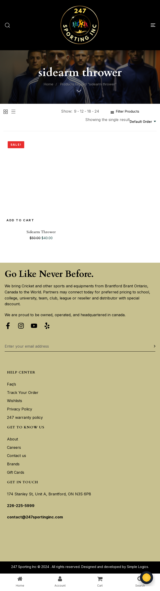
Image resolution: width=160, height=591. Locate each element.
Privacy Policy (19, 409)
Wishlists (14, 400)
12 (82, 111)
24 (97, 111)
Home (48, 84)
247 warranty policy (25, 417)
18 (89, 111)
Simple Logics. (138, 567)
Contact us (16, 455)
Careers (14, 447)
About (12, 439)
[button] (7, 25)
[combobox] (143, 122)
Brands (13, 464)
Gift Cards (15, 472)
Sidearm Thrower (41, 232)
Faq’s (11, 384)
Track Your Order (22, 392)
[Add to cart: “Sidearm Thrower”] (20, 220)
